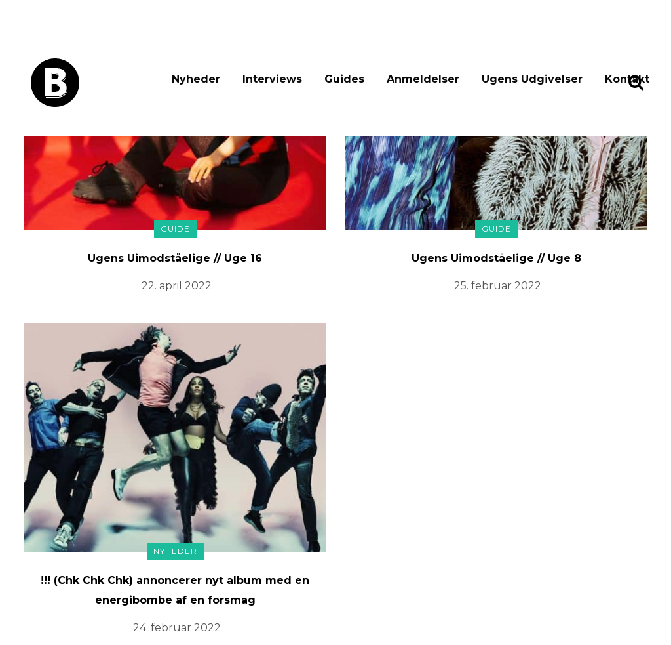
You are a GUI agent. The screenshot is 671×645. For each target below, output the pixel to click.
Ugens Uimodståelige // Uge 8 (496, 258)
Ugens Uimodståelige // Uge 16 (175, 258)
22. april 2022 (177, 286)
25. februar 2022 (497, 286)
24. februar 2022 (177, 627)
